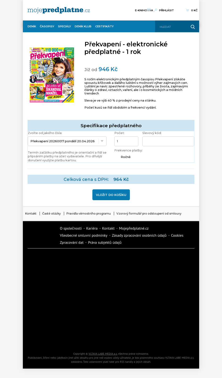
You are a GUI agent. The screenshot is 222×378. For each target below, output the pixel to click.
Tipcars (85, 291)
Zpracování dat (72, 242)
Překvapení (85, 324)
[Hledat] (173, 27)
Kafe (165, 274)
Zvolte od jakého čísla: (45, 133)
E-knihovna (144, 9)
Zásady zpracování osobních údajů (139, 235)
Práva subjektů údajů (105, 242)
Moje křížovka (165, 258)
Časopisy (47, 26)
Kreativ (165, 324)
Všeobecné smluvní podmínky (83, 235)
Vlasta (125, 291)
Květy (165, 291)
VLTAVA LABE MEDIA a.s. (103, 353)
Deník (32, 26)
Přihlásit (166, 10)
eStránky (125, 307)
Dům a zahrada (45, 274)
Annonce (45, 307)
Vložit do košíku (111, 195)
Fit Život (125, 258)
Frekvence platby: (128, 150)
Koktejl (165, 340)
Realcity (125, 274)
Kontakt (31, 213)
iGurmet (45, 324)
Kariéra (92, 228)
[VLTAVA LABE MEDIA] (59, 10)
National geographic (125, 324)
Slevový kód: (152, 133)
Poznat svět (85, 340)
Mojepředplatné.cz (134, 228)
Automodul (45, 340)
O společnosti (71, 228)
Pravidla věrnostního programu (88, 213)
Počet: (119, 133)
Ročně (126, 157)
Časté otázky (51, 213)
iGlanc (125, 340)
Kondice (85, 274)
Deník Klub (83, 26)
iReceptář (45, 291)
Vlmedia (42, 235)
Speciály (64, 26)
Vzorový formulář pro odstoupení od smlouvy (148, 213)
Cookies (177, 235)
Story (85, 307)
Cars (165, 307)
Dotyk (85, 258)
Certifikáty (104, 26)
